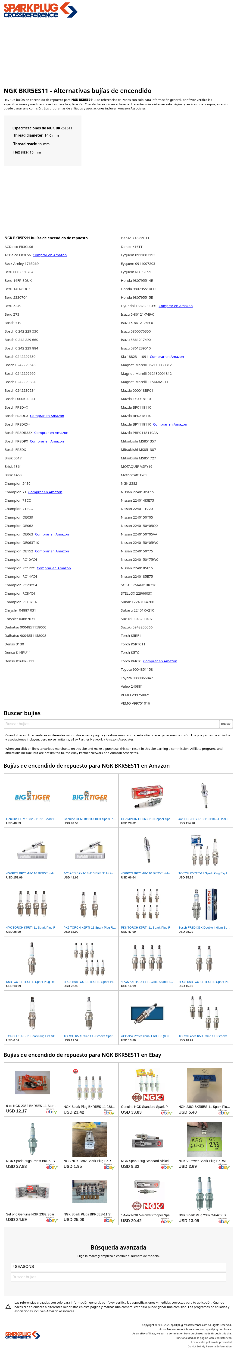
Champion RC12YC (19, 568)
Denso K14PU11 (17, 652)
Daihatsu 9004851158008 (25, 635)
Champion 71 (15, 492)
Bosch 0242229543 (19, 364)
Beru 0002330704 (18, 271)
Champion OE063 (19, 534)
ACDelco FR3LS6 (18, 255)
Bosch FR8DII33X (18, 432)
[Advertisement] (119, 51)
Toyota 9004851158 (137, 669)
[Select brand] (118, 1267)
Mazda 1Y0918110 (136, 398)
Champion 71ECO (18, 508)
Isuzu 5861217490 (136, 339)
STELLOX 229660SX (136, 593)
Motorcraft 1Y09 (134, 475)
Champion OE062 (18, 525)
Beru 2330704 (15, 297)
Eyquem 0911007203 (138, 263)
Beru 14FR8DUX (17, 288)
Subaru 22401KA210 (137, 610)
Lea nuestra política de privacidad (211, 1342)
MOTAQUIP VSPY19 (136, 466)
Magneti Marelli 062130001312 (146, 373)
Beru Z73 (11, 314)
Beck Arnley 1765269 (21, 263)
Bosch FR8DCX (16, 415)
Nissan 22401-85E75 (137, 500)
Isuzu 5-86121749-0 (137, 322)
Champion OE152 (19, 551)
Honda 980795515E (137, 297)
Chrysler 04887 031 (20, 610)
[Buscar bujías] (112, 723)
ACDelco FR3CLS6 (18, 246)
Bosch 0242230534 (19, 390)
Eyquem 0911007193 (138, 255)
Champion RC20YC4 (20, 585)
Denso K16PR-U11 (19, 661)
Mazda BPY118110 (136, 424)
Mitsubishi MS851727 (138, 458)
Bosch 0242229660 (19, 373)
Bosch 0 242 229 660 (21, 339)
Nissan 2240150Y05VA (139, 534)
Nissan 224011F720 (137, 508)
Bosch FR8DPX (16, 441)
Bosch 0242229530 (19, 356)
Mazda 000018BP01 (137, 390)
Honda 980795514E (137, 280)
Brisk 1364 (13, 466)
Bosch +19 (12, 322)
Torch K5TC (130, 652)
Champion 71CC (17, 500)
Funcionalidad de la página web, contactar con (204, 1338)
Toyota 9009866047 (137, 678)
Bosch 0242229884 (19, 381)
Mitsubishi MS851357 (138, 441)
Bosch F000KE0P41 (19, 398)
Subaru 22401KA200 (137, 601)
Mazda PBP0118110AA (139, 432)
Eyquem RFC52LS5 (136, 271)
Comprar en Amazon (50, 255)
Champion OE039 (18, 517)
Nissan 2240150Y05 (137, 517)
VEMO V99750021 (135, 694)
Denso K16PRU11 (135, 238)
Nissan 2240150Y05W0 (139, 542)
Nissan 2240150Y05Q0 (139, 525)
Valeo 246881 (132, 686)
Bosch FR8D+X (16, 407)
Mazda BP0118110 (136, 407)
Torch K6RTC (131, 661)
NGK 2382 (129, 483)
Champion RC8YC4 (19, 593)
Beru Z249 (12, 305)
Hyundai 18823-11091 (139, 305)
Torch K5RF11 (132, 635)
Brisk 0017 (13, 458)
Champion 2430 (17, 483)
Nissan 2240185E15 (137, 568)
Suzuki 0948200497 (137, 618)
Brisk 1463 (13, 475)
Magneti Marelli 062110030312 (146, 364)
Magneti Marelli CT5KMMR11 (144, 381)
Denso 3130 (14, 644)
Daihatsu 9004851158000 (25, 627)
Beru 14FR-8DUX (17, 280)
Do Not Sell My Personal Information (210, 1346)
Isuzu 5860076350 (136, 331)
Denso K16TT (131, 246)
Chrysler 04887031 (19, 618)
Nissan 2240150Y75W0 (139, 559)
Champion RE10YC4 (20, 601)
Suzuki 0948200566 (137, 627)
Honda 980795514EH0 (139, 288)
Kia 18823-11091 (134, 356)
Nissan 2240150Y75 (137, 551)
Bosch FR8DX (15, 449)
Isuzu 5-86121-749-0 (137, 314)
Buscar (226, 723)
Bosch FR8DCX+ (17, 424)
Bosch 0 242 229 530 (21, 331)
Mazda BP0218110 (136, 415)
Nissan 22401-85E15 (137, 492)
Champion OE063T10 (21, 542)
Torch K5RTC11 (133, 644)
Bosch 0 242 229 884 (21, 348)
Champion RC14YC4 (20, 576)
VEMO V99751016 (135, 703)
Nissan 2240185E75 (137, 576)
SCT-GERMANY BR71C (138, 585)
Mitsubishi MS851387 (138, 449)
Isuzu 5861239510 (136, 348)
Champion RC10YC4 (20, 559)
